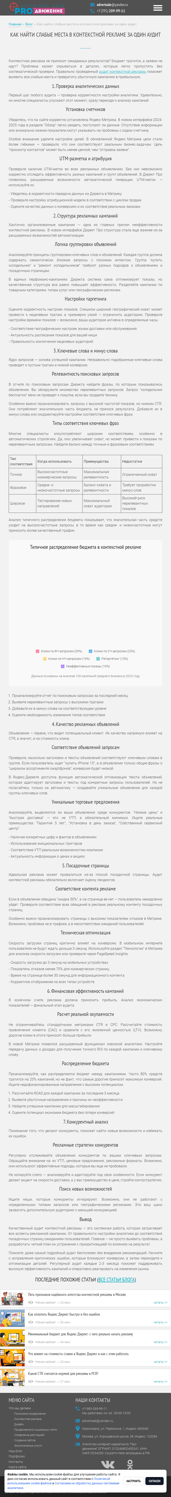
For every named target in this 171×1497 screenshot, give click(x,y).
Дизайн (19, 1424)
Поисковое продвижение (30, 1413)
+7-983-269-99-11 (94, 1408)
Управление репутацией (29, 1435)
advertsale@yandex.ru (97, 1421)
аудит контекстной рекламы (122, 71)
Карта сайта (17, 1467)
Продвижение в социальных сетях (35, 1429)
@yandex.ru (112, 4)
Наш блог (15, 1451)
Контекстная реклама (27, 1419)
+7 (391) (111, 10)
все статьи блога (116, 1279)
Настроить (133, 1481)
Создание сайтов (25, 1440)
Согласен (154, 1481)
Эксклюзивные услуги (28, 1445)
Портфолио (17, 1456)
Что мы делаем (20, 1408)
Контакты (16, 1461)
